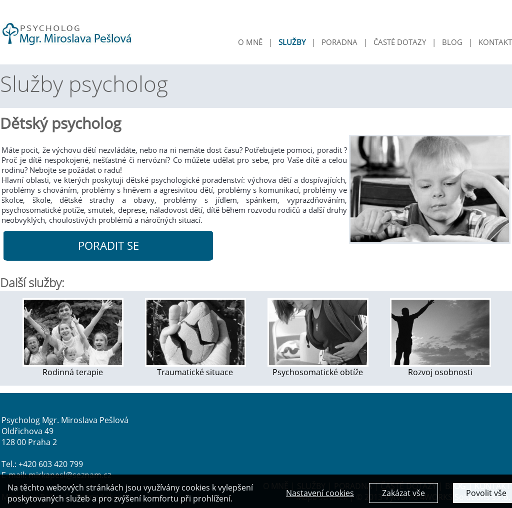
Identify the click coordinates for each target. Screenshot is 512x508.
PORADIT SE (108, 245)
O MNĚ (250, 42)
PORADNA (340, 42)
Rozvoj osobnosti (440, 368)
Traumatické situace (195, 368)
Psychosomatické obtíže (318, 368)
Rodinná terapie (73, 368)
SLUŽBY (292, 42)
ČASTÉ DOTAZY (400, 42)
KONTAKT (495, 42)
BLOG (452, 42)
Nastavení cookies (320, 495)
